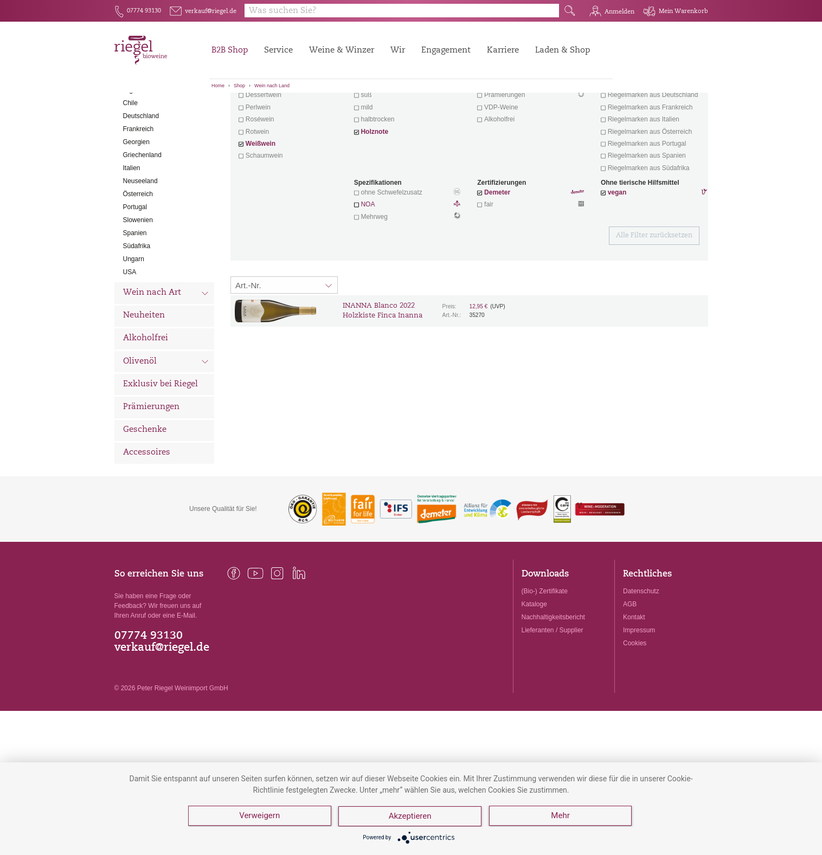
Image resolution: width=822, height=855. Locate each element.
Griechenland (142, 215)
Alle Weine (144, 111)
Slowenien (138, 280)
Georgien (136, 202)
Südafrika (137, 306)
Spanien (135, 293)
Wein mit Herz (530, 144)
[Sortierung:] (284, 345)
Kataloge (534, 664)
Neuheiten (144, 376)
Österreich (138, 254)
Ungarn (133, 319)
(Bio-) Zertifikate (545, 651)
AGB (630, 664)
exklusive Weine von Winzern (653, 143)
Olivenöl (166, 422)
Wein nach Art (166, 354)
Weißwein (260, 204)
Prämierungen (151, 467)
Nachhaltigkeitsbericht (553, 677)
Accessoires (146, 513)
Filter (471, 111)
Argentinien (139, 150)
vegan (617, 252)
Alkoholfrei (145, 398)
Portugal (135, 267)
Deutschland (141, 176)
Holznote (374, 192)
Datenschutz (641, 651)
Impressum (639, 690)
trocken (371, 143)
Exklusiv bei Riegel (160, 445)
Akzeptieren (410, 817)
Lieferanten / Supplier (552, 690)
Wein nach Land (272, 85)
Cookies (634, 703)
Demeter (497, 252)
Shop (239, 85)
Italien (131, 228)
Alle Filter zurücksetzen (654, 296)
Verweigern (259, 817)
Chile (130, 163)
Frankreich (138, 189)
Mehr (561, 817)
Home (217, 85)
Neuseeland (140, 241)
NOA (407, 265)
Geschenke (144, 490)
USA (130, 332)
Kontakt (634, 677)
